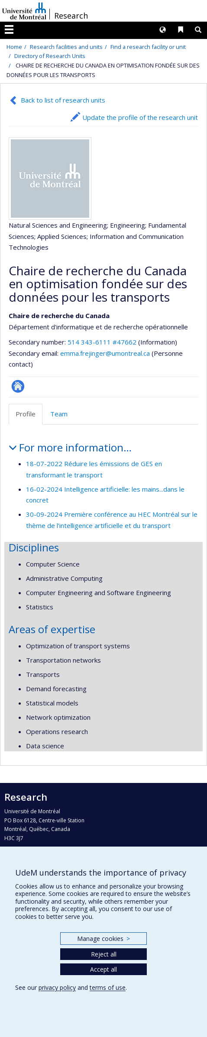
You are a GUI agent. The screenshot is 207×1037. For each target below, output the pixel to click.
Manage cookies (103, 938)
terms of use (108, 987)
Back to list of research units (63, 100)
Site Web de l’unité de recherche (18, 386)
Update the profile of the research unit (140, 117)
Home (14, 47)
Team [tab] (59, 413)
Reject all (103, 954)
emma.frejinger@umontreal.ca (105, 353)
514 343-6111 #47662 (102, 342)
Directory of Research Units (49, 56)
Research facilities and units (66, 47)
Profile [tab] (26, 413)
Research (71, 15)
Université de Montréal (24, 10)
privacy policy (57, 987)
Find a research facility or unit (148, 47)
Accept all (103, 969)
